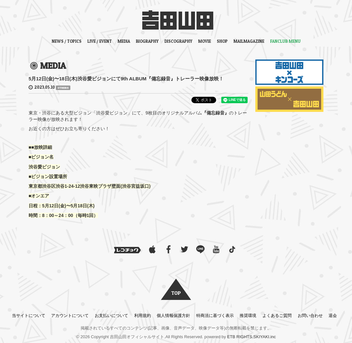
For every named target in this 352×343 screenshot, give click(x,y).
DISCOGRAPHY (178, 41)
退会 (333, 315)
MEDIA (124, 41)
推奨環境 (248, 315)
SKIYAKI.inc (264, 336)
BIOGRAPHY (147, 41)
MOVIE (204, 41)
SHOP (222, 41)
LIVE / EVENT (99, 41)
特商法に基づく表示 (215, 315)
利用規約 (142, 315)
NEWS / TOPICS (67, 41)
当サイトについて (28, 315)
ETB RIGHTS (239, 336)
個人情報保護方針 (173, 315)
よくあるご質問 (277, 315)
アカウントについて (70, 315)
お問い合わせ (310, 315)
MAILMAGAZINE (248, 41)
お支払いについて (111, 315)
